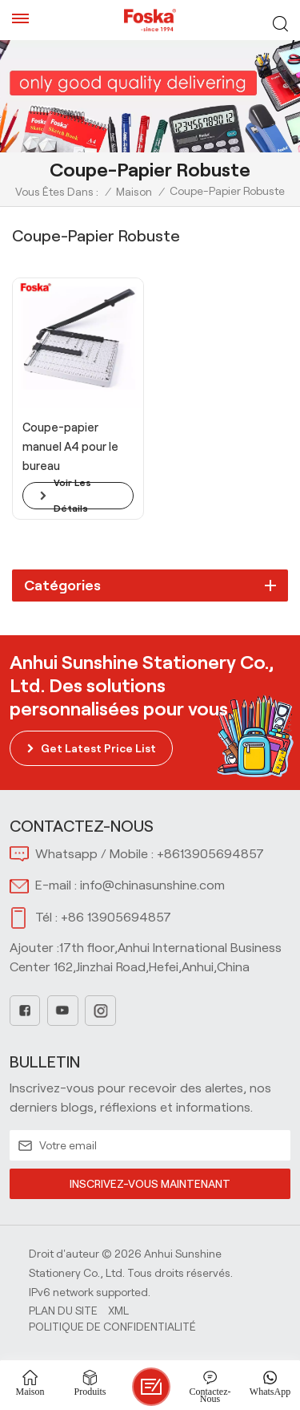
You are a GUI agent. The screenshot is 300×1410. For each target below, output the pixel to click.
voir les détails (72, 495)
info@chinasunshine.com (152, 885)
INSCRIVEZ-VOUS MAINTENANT (150, 1184)
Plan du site (63, 1310)
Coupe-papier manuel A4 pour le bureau (70, 446)
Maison (134, 191)
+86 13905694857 (116, 917)
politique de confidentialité (112, 1326)
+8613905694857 (210, 854)
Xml (118, 1310)
